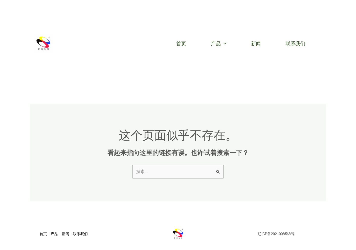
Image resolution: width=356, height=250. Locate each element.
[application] (223, 43)
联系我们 (295, 44)
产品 (218, 44)
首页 (181, 44)
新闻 (256, 44)
